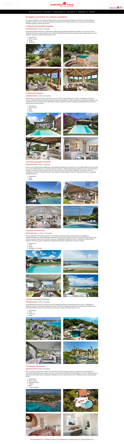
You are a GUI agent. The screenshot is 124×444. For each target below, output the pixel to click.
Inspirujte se (70, 12)
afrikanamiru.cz (74, 439)
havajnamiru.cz (63, 439)
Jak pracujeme (58, 12)
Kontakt (92, 12)
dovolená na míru (35, 12)
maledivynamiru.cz (50, 439)
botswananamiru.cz (36, 439)
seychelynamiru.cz (87, 439)
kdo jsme (48, 12)
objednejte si (82, 12)
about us (113, 8)
